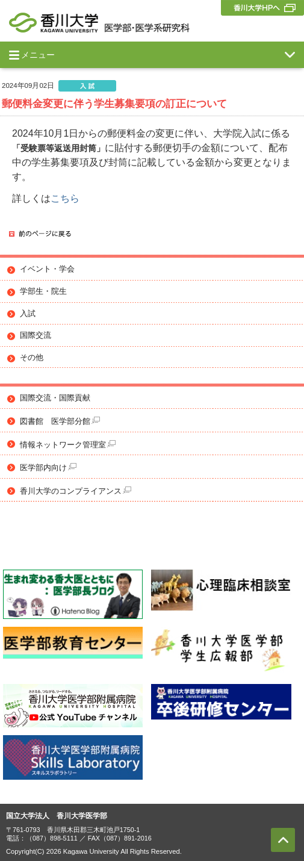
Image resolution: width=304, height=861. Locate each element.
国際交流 (35, 335)
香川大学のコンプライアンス (75, 491)
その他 (31, 357)
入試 (28, 313)
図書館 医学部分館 (60, 421)
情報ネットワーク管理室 (68, 444)
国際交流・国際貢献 (55, 398)
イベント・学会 (47, 269)
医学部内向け (48, 467)
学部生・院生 (43, 291)
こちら (65, 198)
